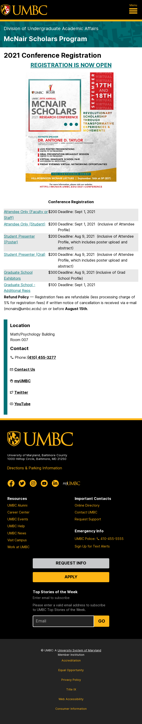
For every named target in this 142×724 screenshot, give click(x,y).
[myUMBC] (71, 483)
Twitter (21, 394)
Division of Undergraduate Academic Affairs (51, 28)
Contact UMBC (86, 512)
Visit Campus (17, 540)
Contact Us (24, 369)
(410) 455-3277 (41, 357)
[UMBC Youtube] (44, 483)
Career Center (18, 512)
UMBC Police (85, 539)
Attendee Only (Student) (24, 224)
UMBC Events (17, 519)
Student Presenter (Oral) (24, 254)
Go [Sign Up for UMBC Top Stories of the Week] (101, 621)
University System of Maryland (79, 650)
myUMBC (22, 382)
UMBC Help (16, 526)
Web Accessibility (71, 699)
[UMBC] (24, 10)
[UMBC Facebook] (11, 483)
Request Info (71, 563)
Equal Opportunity (71, 670)
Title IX (71, 689)
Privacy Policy (71, 679)
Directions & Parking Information (34, 468)
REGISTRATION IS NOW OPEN (71, 65)
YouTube (22, 405)
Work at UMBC (18, 547)
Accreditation (71, 660)
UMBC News (16, 533)
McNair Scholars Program (45, 39)
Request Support (88, 519)
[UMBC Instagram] (33, 483)
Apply (71, 576)
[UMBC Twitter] (22, 483)
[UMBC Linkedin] (55, 483)
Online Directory (87, 505)
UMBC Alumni (17, 505)
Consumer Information (71, 708)
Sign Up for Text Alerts (92, 546)
